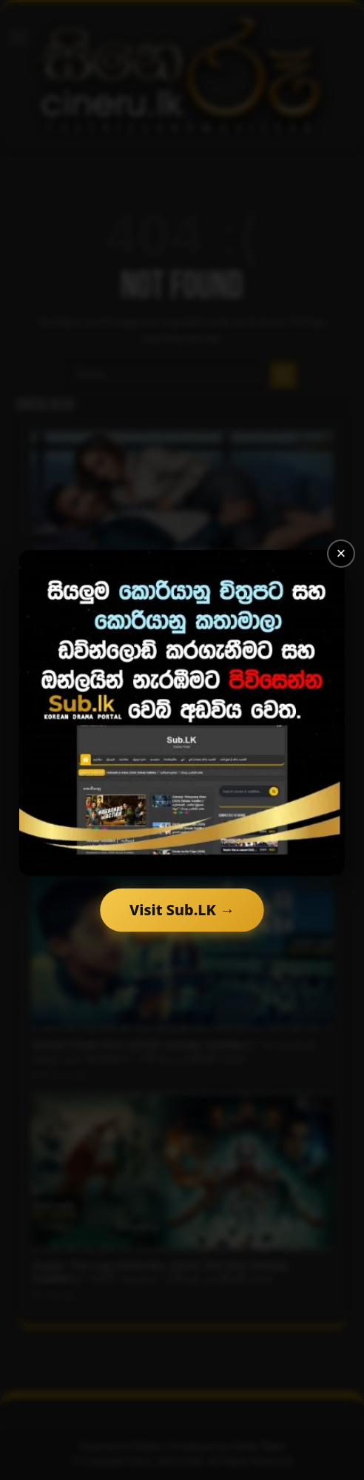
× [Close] (341, 553)
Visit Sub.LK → (182, 910)
